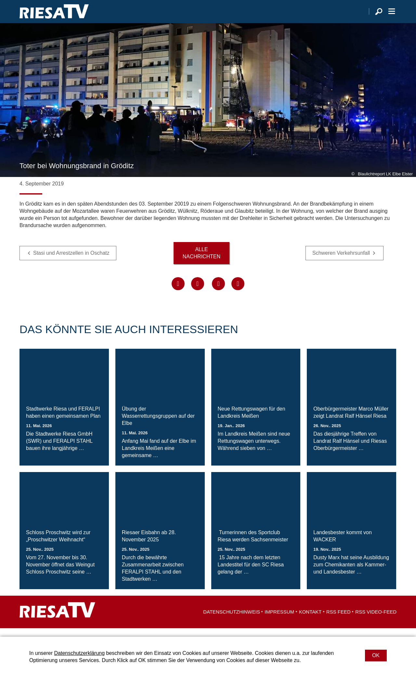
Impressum (279, 620)
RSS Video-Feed (375, 620)
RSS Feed (338, 620)
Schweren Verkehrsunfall (341, 261)
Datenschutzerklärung (79, 653)
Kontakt (310, 620)
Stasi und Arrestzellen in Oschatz (71, 261)
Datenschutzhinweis (231, 620)
